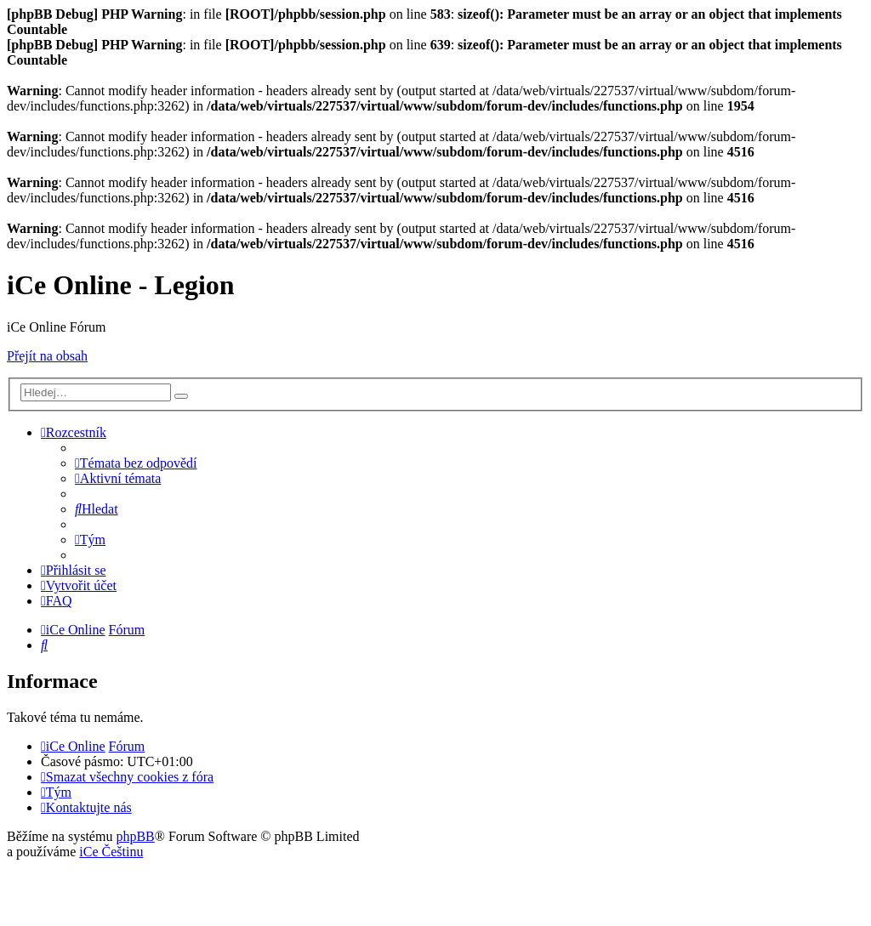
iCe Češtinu (111, 851)
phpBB (135, 836)
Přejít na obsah (47, 356)
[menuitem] (136, 463)
